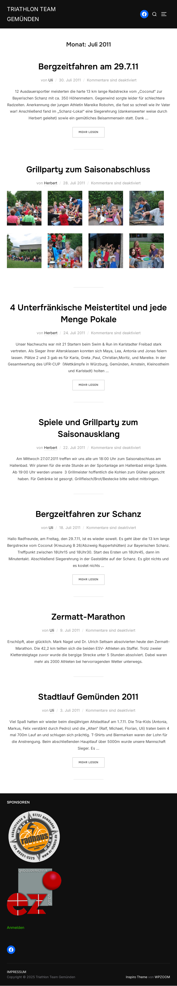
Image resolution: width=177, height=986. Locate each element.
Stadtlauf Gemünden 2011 (88, 697)
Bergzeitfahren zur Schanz (88, 514)
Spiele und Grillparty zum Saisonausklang (88, 429)
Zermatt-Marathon (88, 617)
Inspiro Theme (136, 977)
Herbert (50, 184)
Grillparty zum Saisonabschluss (88, 170)
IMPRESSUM (16, 972)
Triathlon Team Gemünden (33, 15)
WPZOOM (162, 977)
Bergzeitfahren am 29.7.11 (88, 68)
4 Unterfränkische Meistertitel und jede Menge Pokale (88, 314)
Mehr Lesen (92, 133)
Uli (50, 81)
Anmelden (15, 927)
